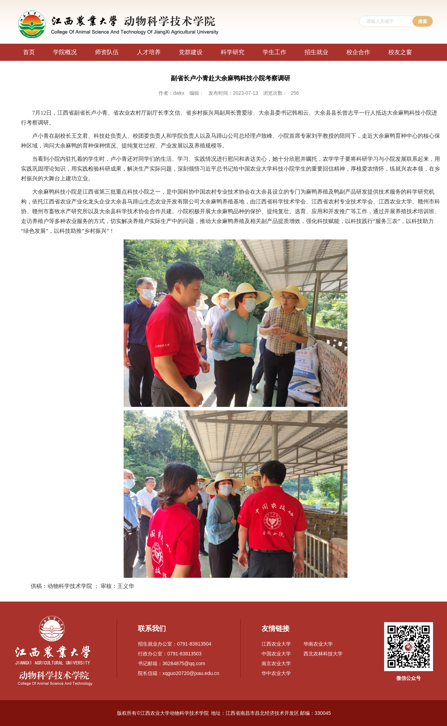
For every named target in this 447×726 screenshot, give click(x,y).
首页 (29, 52)
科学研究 (232, 52)
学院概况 (65, 52)
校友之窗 (400, 52)
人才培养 (149, 52)
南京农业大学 (276, 663)
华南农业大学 (318, 644)
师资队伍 (107, 52)
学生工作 (274, 52)
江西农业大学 (276, 644)
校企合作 (358, 52)
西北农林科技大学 (323, 653)
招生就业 (316, 52)
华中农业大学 (276, 673)
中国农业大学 (276, 653)
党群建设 (191, 52)
